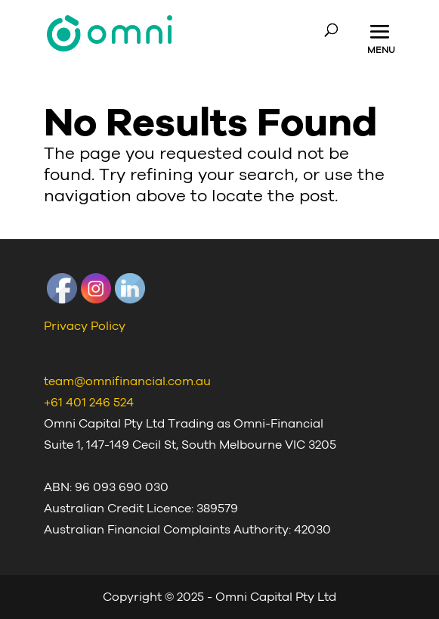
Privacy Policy (84, 326)
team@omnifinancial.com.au (127, 381)
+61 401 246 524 (89, 403)
